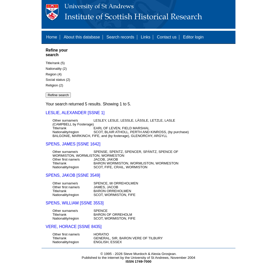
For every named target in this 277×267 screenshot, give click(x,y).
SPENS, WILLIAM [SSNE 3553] (75, 203)
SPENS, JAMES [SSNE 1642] (73, 144)
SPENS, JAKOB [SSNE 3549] (73, 175)
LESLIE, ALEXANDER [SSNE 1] (75, 113)
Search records (120, 37)
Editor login (193, 37)
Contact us (166, 37)
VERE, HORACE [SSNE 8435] (74, 226)
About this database (82, 37)
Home (51, 37)
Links (145, 37)
